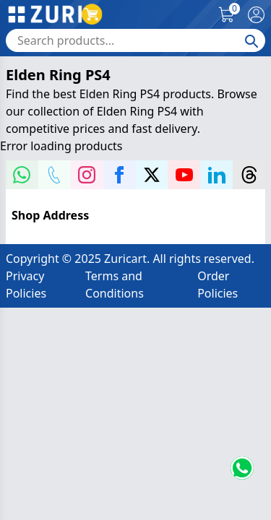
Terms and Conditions (114, 284)
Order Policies (217, 284)
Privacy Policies (26, 284)
